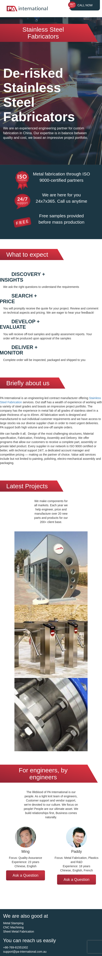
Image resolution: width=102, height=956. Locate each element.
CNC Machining (13, 927)
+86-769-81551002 (15, 947)
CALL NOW (85, 5)
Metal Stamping (13, 923)
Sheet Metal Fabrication (18, 931)
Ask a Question (25, 875)
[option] (25, 854)
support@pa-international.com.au (24, 951)
